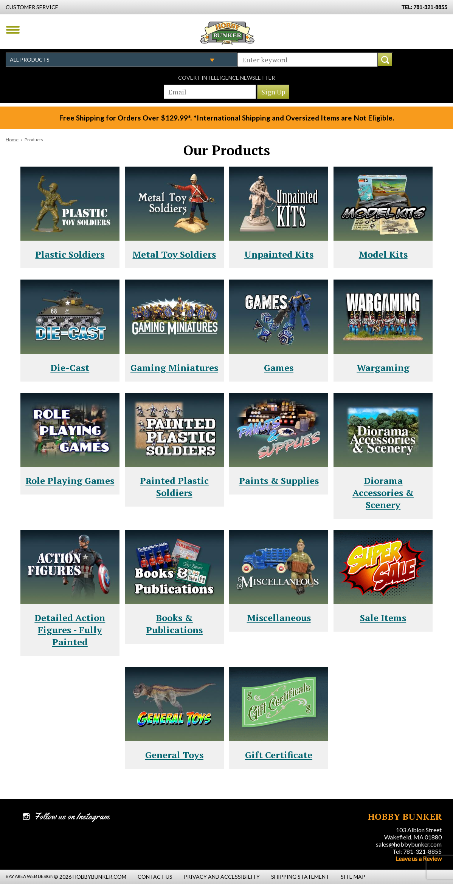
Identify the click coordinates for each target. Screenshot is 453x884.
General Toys (174, 755)
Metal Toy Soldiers (174, 254)
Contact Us (155, 876)
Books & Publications (174, 624)
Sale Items (383, 618)
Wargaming (383, 368)
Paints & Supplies (279, 480)
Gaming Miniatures (174, 368)
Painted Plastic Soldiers (174, 486)
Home (12, 139)
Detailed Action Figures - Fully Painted (69, 630)
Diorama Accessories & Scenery (383, 492)
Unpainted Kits (278, 254)
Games (278, 368)
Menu (13, 30)
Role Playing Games (69, 480)
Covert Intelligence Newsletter (226, 77)
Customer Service (32, 7)
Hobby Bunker (227, 33)
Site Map (353, 876)
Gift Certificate (278, 755)
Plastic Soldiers (69, 254)
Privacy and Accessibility (222, 876)
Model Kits (383, 254)
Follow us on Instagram (71, 816)
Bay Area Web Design (30, 876)
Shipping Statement (300, 876)
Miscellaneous (279, 618)
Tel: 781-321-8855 (417, 851)
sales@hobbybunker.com (409, 844)
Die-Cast (69, 368)
